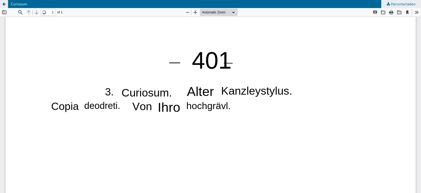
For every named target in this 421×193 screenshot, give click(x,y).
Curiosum (19, 4)
